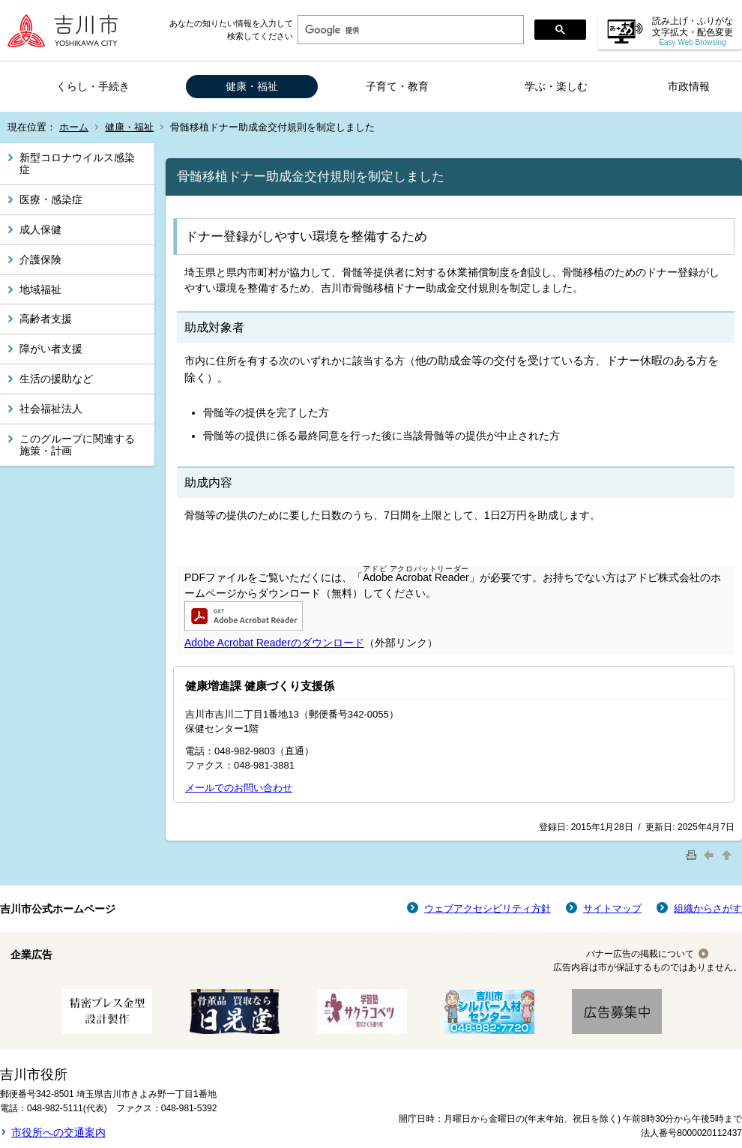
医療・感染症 (50, 199)
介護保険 (40, 259)
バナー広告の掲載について (640, 954)
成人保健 (40, 229)
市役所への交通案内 (58, 1132)
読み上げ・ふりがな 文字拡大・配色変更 (692, 31)
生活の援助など (56, 379)
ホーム (73, 127)
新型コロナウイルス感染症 (77, 163)
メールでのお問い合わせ (238, 787)
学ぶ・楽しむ (556, 86)
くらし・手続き (93, 86)
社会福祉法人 (50, 409)
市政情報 (689, 86)
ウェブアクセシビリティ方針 (487, 908)
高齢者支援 (45, 319)
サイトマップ (612, 908)
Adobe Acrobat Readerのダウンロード (274, 643)
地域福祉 (40, 289)
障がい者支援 (50, 349)
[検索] (409, 30)
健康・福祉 (252, 86)
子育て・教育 (397, 86)
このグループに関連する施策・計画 (77, 445)
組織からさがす (708, 908)
